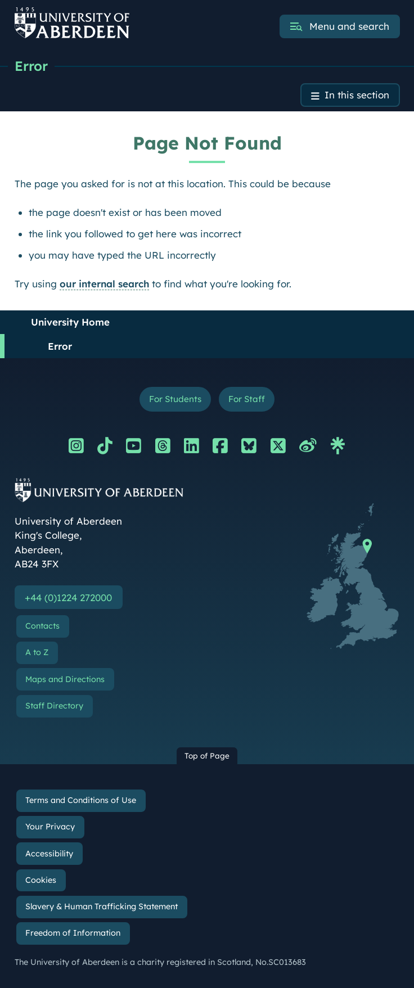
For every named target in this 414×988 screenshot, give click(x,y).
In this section (357, 95)
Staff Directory (54, 706)
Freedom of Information (72, 933)
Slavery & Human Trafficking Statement (101, 906)
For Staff (246, 399)
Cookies (40, 880)
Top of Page (207, 756)
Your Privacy (50, 827)
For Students (175, 399)
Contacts (42, 626)
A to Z (36, 653)
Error (31, 65)
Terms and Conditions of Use (80, 801)
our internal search (104, 284)
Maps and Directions (65, 679)
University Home (70, 322)
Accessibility (49, 854)
